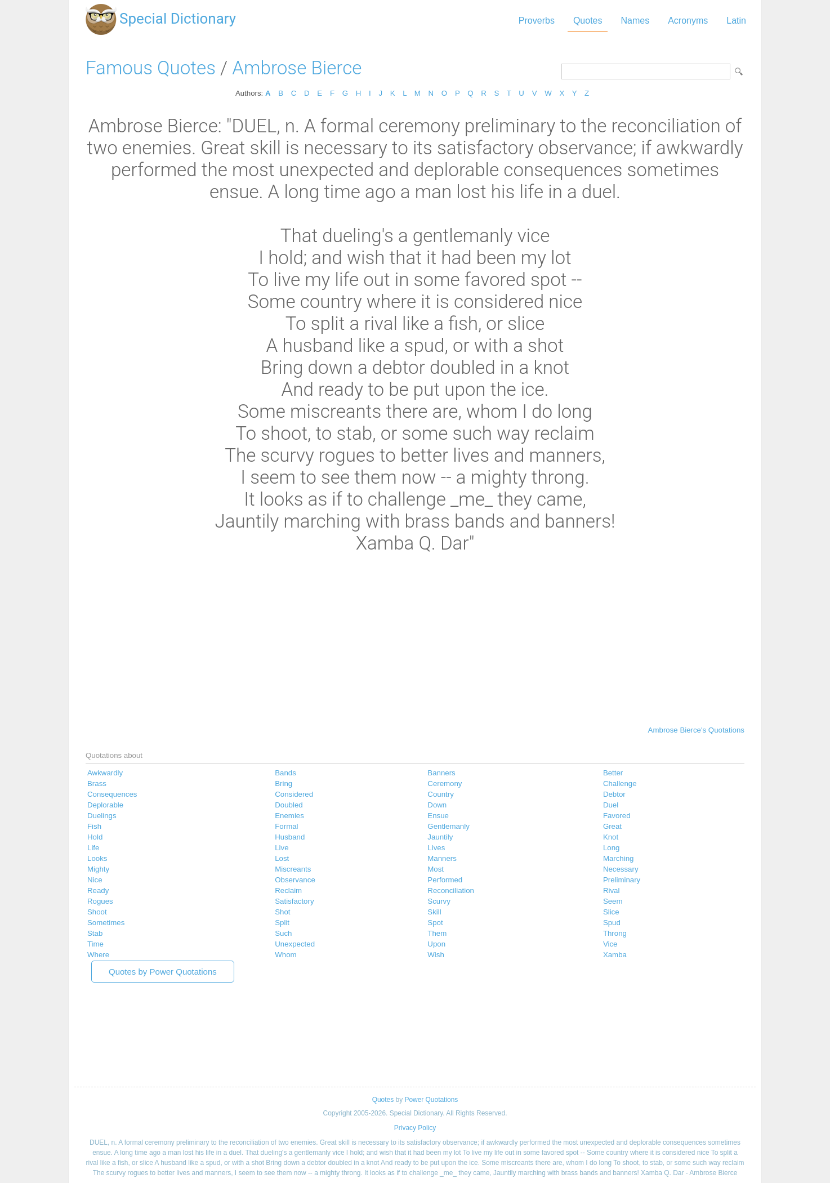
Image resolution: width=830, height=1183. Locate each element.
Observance (295, 880)
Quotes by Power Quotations (163, 971)
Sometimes (105, 922)
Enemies (289, 815)
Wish (435, 954)
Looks (97, 858)
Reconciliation (450, 890)
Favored (617, 815)
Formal (286, 826)
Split (282, 922)
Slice (611, 912)
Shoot (97, 912)
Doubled (288, 805)
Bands (285, 773)
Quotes (588, 20)
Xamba (615, 954)
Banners (441, 773)
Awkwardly (105, 773)
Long (611, 847)
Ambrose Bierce (297, 68)
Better (613, 773)
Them (437, 933)
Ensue (438, 815)
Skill (434, 912)
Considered (294, 794)
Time (95, 944)
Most (435, 869)
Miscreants (293, 869)
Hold (94, 837)
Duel (610, 805)
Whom (285, 954)
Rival (611, 890)
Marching (618, 858)
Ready (98, 890)
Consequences (112, 794)
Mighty (98, 869)
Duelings (102, 815)
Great (612, 826)
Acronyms (688, 20)
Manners (442, 858)
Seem (613, 901)
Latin (736, 20)
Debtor (614, 794)
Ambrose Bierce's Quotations (696, 730)
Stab (94, 933)
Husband (290, 837)
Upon (436, 944)
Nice (94, 880)
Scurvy (438, 901)
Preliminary (621, 880)
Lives (436, 847)
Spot (435, 922)
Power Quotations (431, 1100)
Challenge (620, 783)
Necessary (621, 869)
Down (437, 805)
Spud (612, 922)
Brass (96, 783)
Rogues (100, 901)
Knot (610, 837)
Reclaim (288, 890)
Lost (282, 858)
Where (98, 954)
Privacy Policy (415, 1128)
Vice (610, 944)
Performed (444, 880)
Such (283, 933)
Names (635, 20)
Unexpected (295, 944)
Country (440, 794)
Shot (282, 912)
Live (281, 847)
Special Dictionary (177, 18)
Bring (283, 783)
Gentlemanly (448, 826)
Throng (615, 933)
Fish (94, 826)
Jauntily (440, 837)
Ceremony (444, 783)
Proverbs (537, 20)
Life (93, 847)
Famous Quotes (151, 68)
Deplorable (105, 805)
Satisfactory (294, 901)
